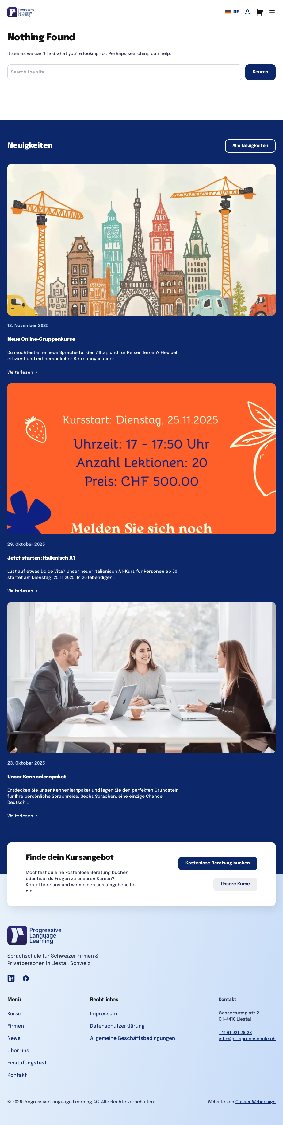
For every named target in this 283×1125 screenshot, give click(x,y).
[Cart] (259, 12)
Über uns (18, 1050)
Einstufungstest (27, 1063)
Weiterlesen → (22, 372)
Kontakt (17, 1075)
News (14, 1038)
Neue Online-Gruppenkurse (41, 339)
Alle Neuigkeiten (250, 146)
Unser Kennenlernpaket (36, 777)
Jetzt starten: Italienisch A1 (41, 558)
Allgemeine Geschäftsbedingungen (132, 1038)
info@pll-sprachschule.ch (247, 1039)
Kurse (14, 1014)
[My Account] (247, 12)
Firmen (15, 1026)
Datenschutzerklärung (117, 1026)
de (232, 12)
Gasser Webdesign (255, 1102)
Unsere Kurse (235, 884)
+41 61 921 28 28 (235, 1033)
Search (260, 72)
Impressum (103, 1014)
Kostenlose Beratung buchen (217, 863)
